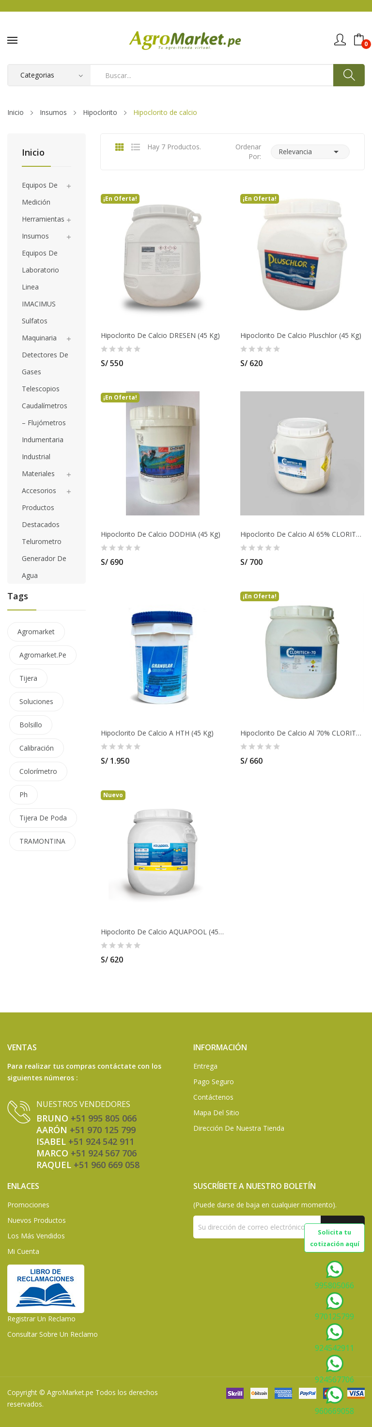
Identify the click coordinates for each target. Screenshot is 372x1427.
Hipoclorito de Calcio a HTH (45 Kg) (157, 733)
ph (23, 794)
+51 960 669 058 (107, 1164)
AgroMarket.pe (70, 1392)
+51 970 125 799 (103, 1130)
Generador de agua (44, 567)
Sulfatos (34, 320)
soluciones (36, 701)
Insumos (35, 236)
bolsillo (30, 724)
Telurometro (42, 541)
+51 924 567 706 (104, 1153)
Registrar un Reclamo (41, 1318)
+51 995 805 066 (104, 1118)
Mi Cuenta (23, 1251)
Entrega (205, 1066)
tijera (28, 678)
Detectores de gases (45, 363)
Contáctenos (213, 1097)
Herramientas (43, 219)
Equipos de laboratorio (40, 261)
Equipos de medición (40, 193)
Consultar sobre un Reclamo (52, 1334)
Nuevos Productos (36, 1220)
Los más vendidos (36, 1235)
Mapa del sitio (216, 1112)
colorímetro (38, 771)
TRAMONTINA (42, 841)
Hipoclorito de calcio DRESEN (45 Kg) (160, 335)
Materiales (38, 473)
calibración (36, 748)
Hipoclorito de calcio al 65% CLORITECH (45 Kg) (302, 534)
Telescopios (41, 388)
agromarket (36, 631)
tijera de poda (43, 817)
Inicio (33, 153)
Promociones (28, 1204)
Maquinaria (39, 337)
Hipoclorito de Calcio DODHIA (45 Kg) (160, 534)
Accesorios (39, 490)
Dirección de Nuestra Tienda (238, 1128)
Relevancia (310, 152)
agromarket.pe (42, 654)
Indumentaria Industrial (42, 448)
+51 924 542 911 (101, 1141)
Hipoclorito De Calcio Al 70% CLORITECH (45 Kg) (302, 733)
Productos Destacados (41, 516)
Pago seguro (213, 1081)
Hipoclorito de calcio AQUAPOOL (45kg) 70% (163, 932)
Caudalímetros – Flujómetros (44, 414)
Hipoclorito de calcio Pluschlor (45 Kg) (300, 335)
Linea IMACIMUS (39, 295)
